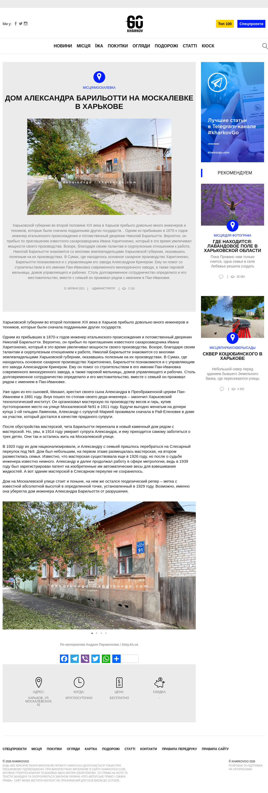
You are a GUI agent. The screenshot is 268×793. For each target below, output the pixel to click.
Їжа (99, 46)
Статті (190, 46)
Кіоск (208, 46)
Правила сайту (215, 749)
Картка (91, 749)
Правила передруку (179, 749)
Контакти (148, 749)
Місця (84, 46)
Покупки (118, 46)
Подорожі (166, 46)
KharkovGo (134, 23)
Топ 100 (225, 24)
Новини (63, 46)
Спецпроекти (251, 24)
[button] (191, 565)
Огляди (141, 46)
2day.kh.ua (129, 644)
